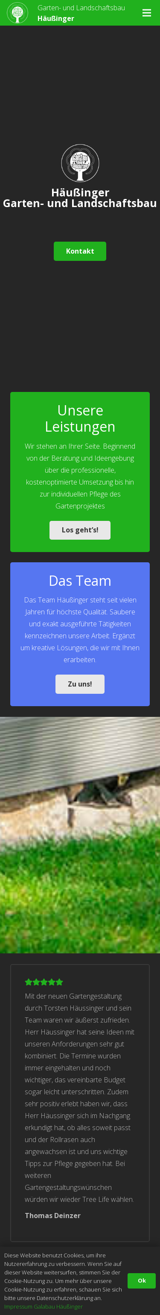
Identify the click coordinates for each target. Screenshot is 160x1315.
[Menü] (147, 12)
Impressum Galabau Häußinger (43, 1306)
